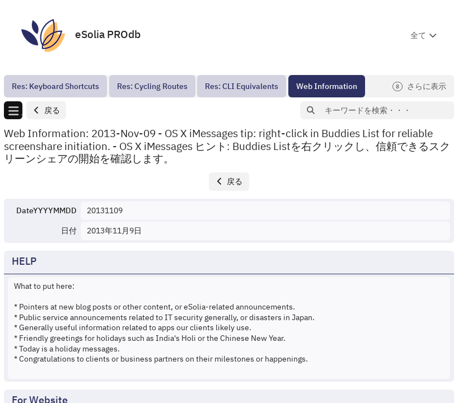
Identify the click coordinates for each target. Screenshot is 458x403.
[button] (46, 110)
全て (418, 35)
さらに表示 (419, 86)
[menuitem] (55, 86)
